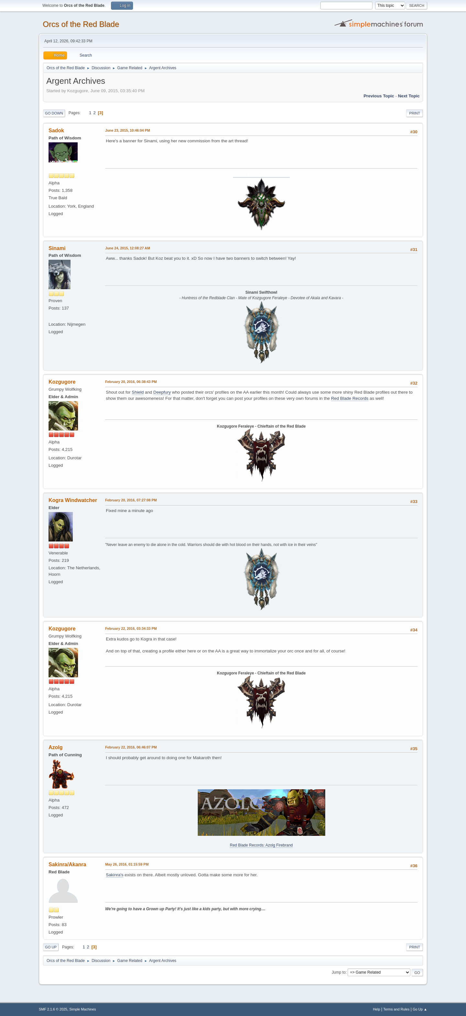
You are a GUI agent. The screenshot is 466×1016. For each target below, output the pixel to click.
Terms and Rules (396, 1009)
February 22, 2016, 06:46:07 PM (131, 747)
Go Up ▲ (420, 1009)
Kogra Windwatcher (73, 500)
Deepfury (162, 392)
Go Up (51, 947)
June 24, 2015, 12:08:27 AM (127, 248)
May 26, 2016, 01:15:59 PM (127, 864)
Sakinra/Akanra (67, 864)
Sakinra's (114, 874)
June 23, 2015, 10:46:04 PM (127, 130)
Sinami (57, 248)
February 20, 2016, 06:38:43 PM (131, 382)
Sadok (56, 130)
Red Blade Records (350, 398)
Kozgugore (62, 382)
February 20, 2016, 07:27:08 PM (131, 500)
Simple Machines (82, 1009)
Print (414, 113)
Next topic (409, 95)
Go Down (54, 113)
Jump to (339, 972)
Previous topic (378, 95)
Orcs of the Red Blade (81, 24)
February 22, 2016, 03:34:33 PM (131, 628)
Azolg (56, 747)
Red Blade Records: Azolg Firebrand (261, 845)
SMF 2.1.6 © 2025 (53, 1009)
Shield (138, 392)
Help (376, 1009)
